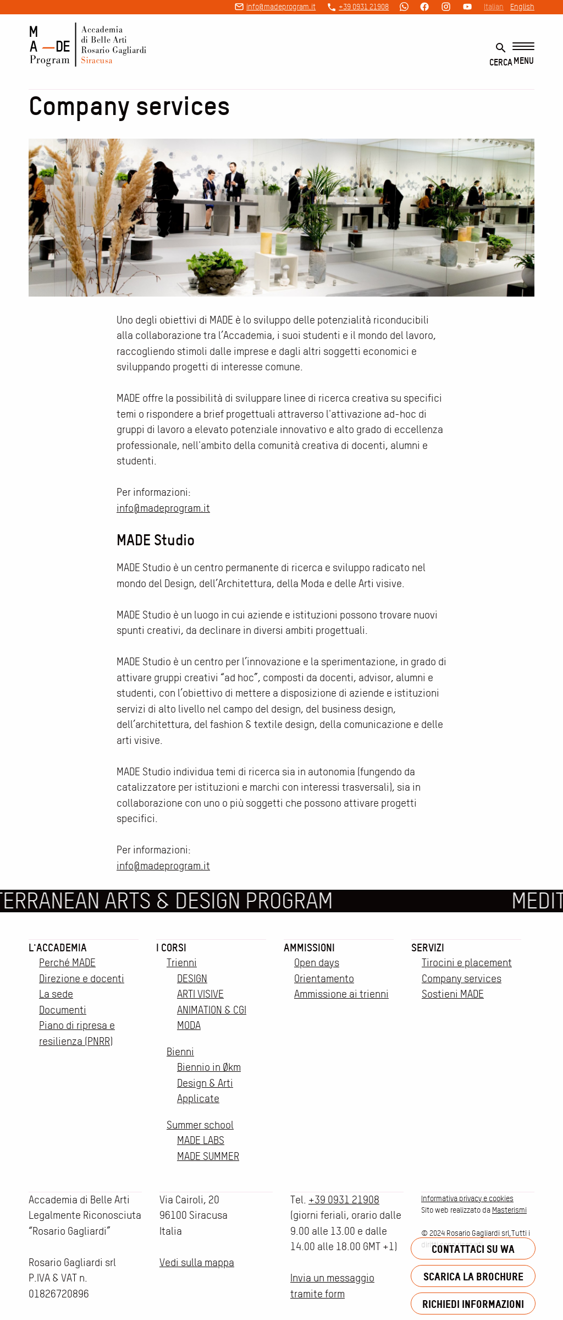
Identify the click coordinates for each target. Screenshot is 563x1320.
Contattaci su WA (473, 1248)
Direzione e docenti (81, 978)
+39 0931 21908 (364, 6)
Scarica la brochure (473, 1276)
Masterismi (509, 1210)
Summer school (200, 1125)
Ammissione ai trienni (341, 994)
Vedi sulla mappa (196, 1262)
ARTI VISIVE (200, 994)
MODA (189, 1025)
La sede (56, 994)
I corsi (171, 947)
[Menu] (523, 54)
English (522, 6)
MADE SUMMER (208, 1156)
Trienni (182, 962)
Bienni (180, 1051)
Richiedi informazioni (473, 1303)
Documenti (62, 1010)
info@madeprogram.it (281, 6)
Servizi (427, 947)
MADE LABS (200, 1140)
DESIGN (192, 978)
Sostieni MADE (453, 994)
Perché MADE (67, 962)
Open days (316, 962)
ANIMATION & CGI (211, 1010)
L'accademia (58, 947)
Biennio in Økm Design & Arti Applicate (209, 1083)
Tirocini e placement (467, 962)
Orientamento (324, 978)
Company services (461, 978)
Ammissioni (309, 947)
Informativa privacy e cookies (467, 1198)
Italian (494, 6)
